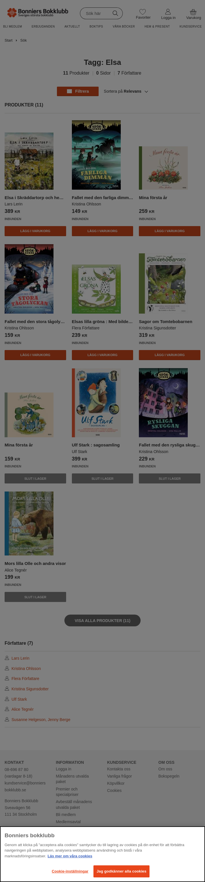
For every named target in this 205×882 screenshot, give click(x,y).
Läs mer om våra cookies (70, 856)
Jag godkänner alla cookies (121, 871)
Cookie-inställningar (70, 871)
